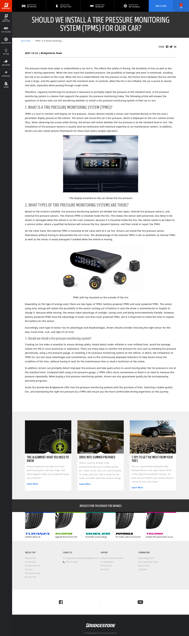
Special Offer (143, 566)
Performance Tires (32, 573)
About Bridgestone (146, 558)
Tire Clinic (105, 569)
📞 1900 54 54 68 (70, 562)
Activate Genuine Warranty (112, 558)
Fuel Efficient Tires (32, 566)
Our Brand (142, 569)
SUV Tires (29, 569)
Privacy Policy (106, 566)
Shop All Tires (30, 558)
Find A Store (160, 5)
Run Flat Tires (30, 577)
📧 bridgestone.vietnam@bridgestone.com (81, 558)
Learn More (32, 484)
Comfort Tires (30, 562)
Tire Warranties (107, 562)
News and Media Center (148, 562)
